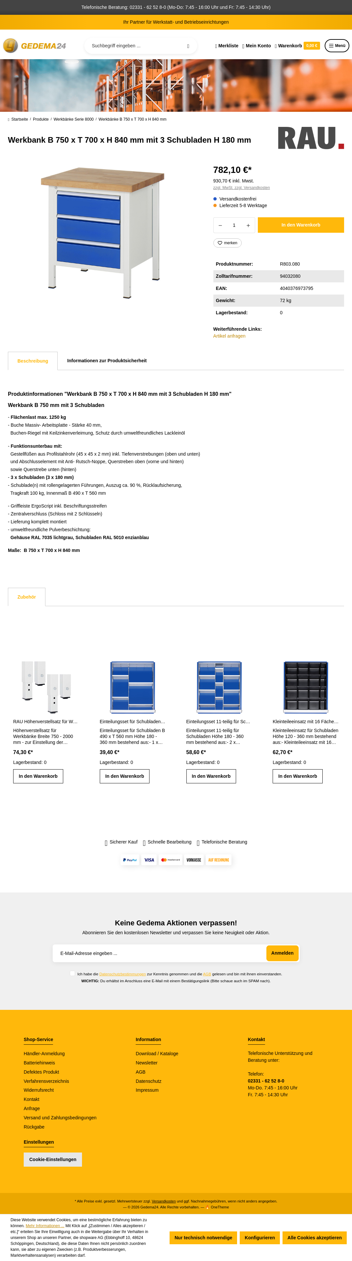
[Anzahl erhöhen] (248, 225)
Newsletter (146, 1062)
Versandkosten (164, 1201)
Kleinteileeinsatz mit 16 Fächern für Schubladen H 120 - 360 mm (306, 721)
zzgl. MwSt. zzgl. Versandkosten (241, 187)
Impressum (147, 1090)
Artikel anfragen (229, 336)
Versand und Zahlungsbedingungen (60, 1117)
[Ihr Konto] (256, 45)
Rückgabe (34, 1127)
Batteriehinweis (39, 1062)
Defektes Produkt (41, 1072)
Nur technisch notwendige (203, 1237)
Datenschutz (148, 1081)
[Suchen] (188, 45)
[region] (102, 233)
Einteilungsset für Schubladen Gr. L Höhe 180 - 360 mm (133, 721)
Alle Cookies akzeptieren (314, 1237)
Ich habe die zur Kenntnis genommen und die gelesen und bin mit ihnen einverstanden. (179, 974)
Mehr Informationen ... (45, 1226)
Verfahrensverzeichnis (46, 1081)
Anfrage (32, 1108)
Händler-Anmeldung (44, 1053)
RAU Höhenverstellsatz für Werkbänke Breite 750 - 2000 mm (46, 721)
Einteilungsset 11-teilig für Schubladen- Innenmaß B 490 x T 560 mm (219, 721)
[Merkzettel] (226, 45)
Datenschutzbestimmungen (122, 974)
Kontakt (31, 1099)
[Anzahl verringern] (220, 225)
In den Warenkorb (301, 224)
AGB (207, 974)
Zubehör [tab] (26, 597)
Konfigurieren (260, 1237)
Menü (337, 45)
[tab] (33, 361)
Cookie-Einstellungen (52, 1159)
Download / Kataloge (157, 1053)
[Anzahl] (234, 225)
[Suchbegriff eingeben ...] (140, 45)
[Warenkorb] (297, 45)
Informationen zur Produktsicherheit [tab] (107, 360)
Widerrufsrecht (39, 1090)
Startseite (18, 119)
